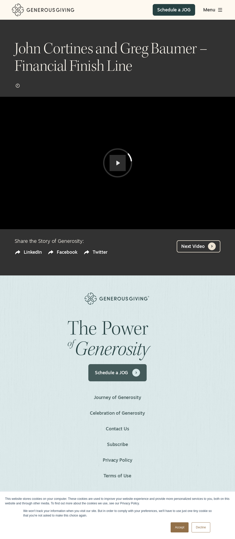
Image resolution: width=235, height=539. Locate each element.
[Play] (118, 163)
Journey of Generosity (117, 397)
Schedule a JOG (117, 373)
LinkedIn (28, 252)
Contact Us (117, 428)
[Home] (43, 10)
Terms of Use (118, 475)
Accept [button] (179, 527)
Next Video (198, 246)
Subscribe (117, 444)
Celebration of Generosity (117, 413)
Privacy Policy (117, 460)
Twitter (96, 252)
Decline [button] (201, 527)
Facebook (62, 252)
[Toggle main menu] (213, 10)
